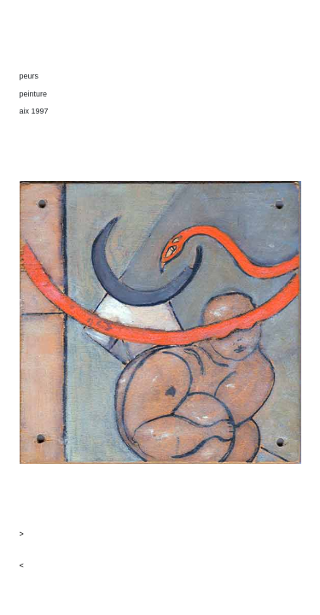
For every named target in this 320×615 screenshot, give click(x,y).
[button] (160, 535)
